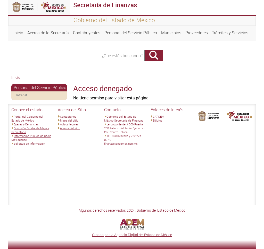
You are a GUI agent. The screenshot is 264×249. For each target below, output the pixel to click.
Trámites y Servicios (230, 33)
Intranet (21, 95)
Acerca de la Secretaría (48, 33)
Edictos (157, 120)
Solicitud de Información (29, 143)
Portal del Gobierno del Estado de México (27, 118)
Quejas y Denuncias (26, 124)
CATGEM (158, 116)
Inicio (18, 33)
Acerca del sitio (70, 128)
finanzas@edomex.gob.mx (120, 143)
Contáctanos (68, 116)
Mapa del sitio (69, 120)
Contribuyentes (86, 33)
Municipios (171, 33)
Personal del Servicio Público (130, 33)
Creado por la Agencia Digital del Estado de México (132, 234)
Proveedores (196, 33)
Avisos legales (69, 124)
